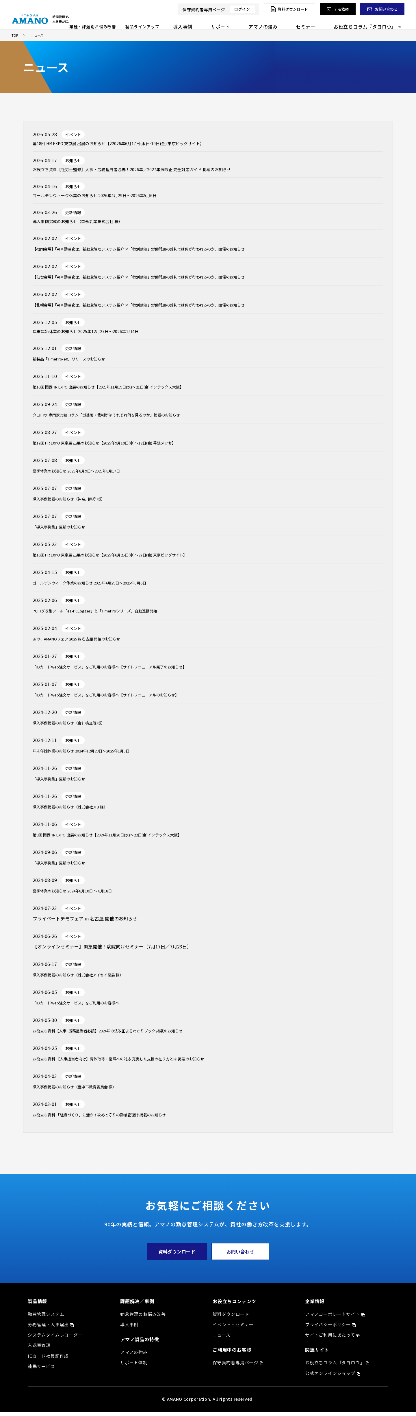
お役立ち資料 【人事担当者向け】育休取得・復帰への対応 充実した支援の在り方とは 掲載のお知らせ (138, 1062)
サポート (267, 22)
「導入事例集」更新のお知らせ (65, 530)
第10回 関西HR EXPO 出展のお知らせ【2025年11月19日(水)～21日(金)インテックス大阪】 (127, 390)
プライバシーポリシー (328, 1329)
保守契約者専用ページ (235, 1367)
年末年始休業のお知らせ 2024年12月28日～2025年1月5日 (93, 754)
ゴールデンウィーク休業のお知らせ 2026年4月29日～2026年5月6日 (103, 197)
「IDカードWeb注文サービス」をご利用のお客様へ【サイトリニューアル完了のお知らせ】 (127, 670)
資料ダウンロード (176, 1255)
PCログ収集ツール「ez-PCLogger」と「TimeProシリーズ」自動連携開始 (109, 614)
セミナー (328, 22)
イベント (73, 134)
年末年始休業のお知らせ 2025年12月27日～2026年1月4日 (93, 335)
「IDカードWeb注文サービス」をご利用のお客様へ (86, 1006)
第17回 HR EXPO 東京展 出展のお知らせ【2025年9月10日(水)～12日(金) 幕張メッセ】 (122, 446)
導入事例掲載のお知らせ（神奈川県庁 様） (77, 502)
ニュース (222, 1339)
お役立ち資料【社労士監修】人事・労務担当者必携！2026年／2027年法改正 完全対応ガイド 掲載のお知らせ (146, 170)
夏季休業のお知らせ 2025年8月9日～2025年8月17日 (87, 474)
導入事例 (240, 22)
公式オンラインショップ (330, 1377)
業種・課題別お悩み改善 (156, 22)
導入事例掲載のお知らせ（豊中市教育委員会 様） (84, 1090)
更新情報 (73, 215)
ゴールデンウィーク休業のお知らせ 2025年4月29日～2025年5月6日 (103, 586)
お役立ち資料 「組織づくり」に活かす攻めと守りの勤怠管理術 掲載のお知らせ (115, 1118)
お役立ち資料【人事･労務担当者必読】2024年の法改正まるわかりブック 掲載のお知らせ (125, 1034)
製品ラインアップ (206, 22)
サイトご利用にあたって (330, 1339)
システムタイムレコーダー (55, 1339)
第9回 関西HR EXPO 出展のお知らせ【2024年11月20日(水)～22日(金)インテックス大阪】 (126, 838)
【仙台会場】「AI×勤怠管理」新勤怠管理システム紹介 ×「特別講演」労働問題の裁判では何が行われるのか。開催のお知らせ (163, 280)
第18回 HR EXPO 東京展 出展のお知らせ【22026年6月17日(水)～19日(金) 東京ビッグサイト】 (131, 144)
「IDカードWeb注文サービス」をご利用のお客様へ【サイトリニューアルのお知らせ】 (123, 698)
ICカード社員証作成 (48, 1360)
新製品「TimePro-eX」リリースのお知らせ (78, 362)
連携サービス (41, 1371)
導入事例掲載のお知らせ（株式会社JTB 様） (79, 810)
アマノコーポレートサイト (332, 1318)
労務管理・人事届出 (48, 1329)
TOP (15, 35)
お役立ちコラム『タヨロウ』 (373, 22)
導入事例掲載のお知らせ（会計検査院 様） (77, 726)
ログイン (242, 9)
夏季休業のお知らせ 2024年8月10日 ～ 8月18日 (82, 894)
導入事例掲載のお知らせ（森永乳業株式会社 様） (84, 224)
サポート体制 (134, 1367)
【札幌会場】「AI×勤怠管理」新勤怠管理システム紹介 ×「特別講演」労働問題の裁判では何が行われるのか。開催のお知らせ (163, 308)
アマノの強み (297, 22)
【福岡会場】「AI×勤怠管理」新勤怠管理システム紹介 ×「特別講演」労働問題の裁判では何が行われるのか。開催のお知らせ (163, 252)
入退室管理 (39, 1349)
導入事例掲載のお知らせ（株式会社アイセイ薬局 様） (88, 978)
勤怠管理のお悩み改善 (143, 1318)
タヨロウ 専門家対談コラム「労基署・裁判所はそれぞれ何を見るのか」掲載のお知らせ (123, 418)
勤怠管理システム (46, 1318)
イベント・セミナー (233, 1329)
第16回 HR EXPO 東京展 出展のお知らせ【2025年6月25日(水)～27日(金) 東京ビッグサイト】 (129, 558)
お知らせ (73, 161)
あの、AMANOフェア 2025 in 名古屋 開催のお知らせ (87, 642)
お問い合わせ (240, 1255)
